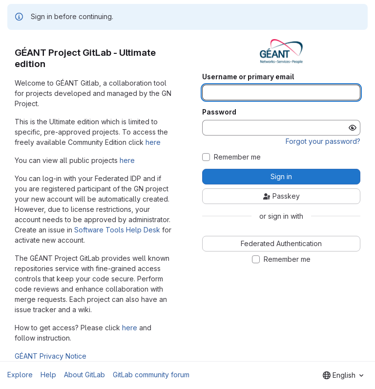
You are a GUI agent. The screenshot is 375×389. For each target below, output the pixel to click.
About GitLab (84, 374)
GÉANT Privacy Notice (50, 356)
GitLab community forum (151, 374)
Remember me (237, 157)
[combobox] (343, 375)
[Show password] (352, 128)
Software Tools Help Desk (117, 230)
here (153, 142)
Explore (20, 374)
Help (48, 374)
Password (219, 112)
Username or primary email (248, 77)
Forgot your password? (323, 141)
